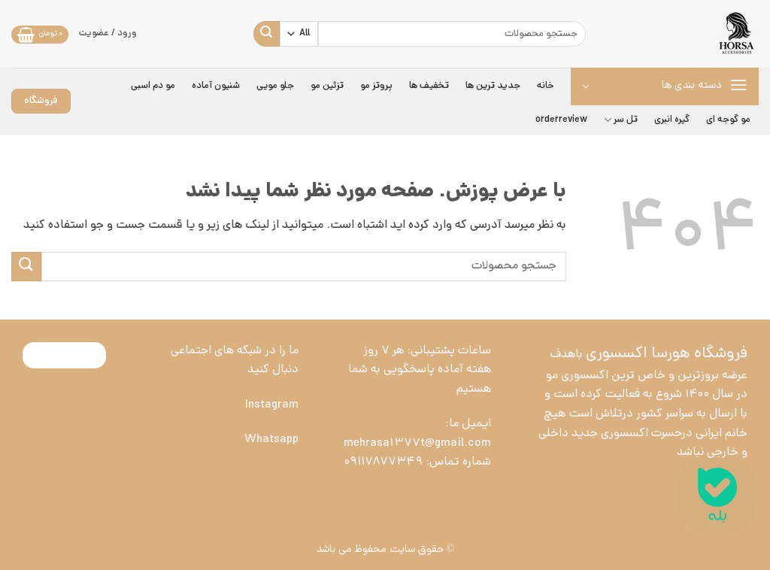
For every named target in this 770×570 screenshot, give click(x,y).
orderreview (561, 120)
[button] (39, 35)
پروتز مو (376, 86)
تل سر (621, 120)
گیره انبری (672, 120)
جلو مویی (275, 86)
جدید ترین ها (492, 86)
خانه (545, 86)
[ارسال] (266, 34)
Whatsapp (271, 440)
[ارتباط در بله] (717, 495)
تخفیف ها (429, 86)
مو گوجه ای (728, 120)
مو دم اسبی (153, 86)
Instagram (272, 405)
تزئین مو (327, 86)
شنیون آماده (216, 86)
